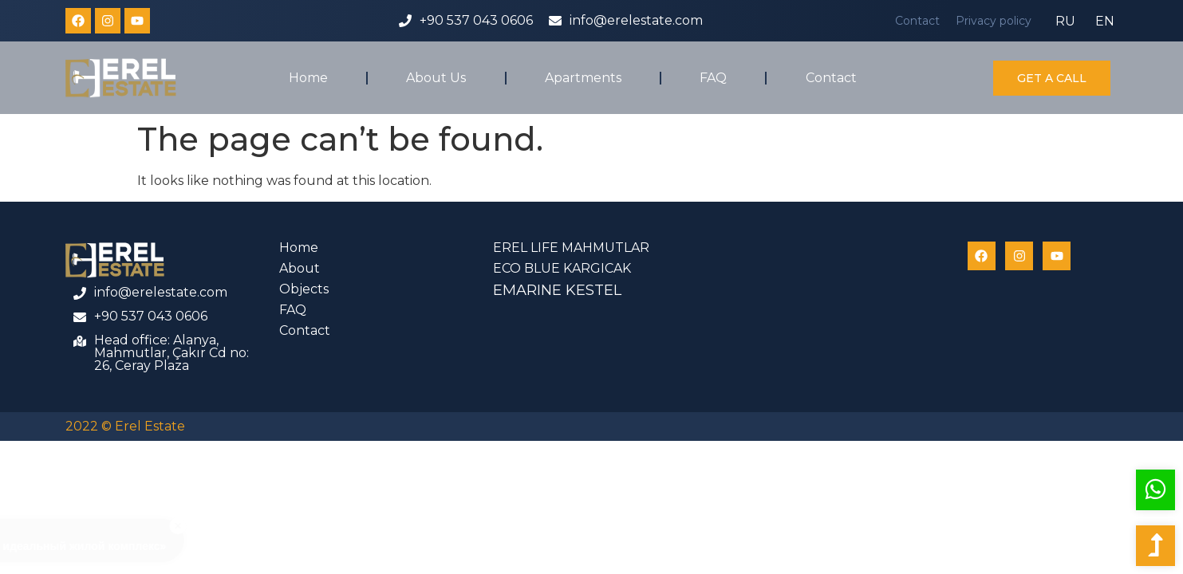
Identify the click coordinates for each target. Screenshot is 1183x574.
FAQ (713, 77)
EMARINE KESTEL (557, 290)
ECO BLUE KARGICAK (562, 268)
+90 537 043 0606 (476, 20)
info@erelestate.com (636, 20)
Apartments (583, 77)
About (299, 268)
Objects (304, 289)
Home (308, 77)
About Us (436, 77)
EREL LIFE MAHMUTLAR (571, 247)
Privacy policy (993, 21)
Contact (917, 21)
